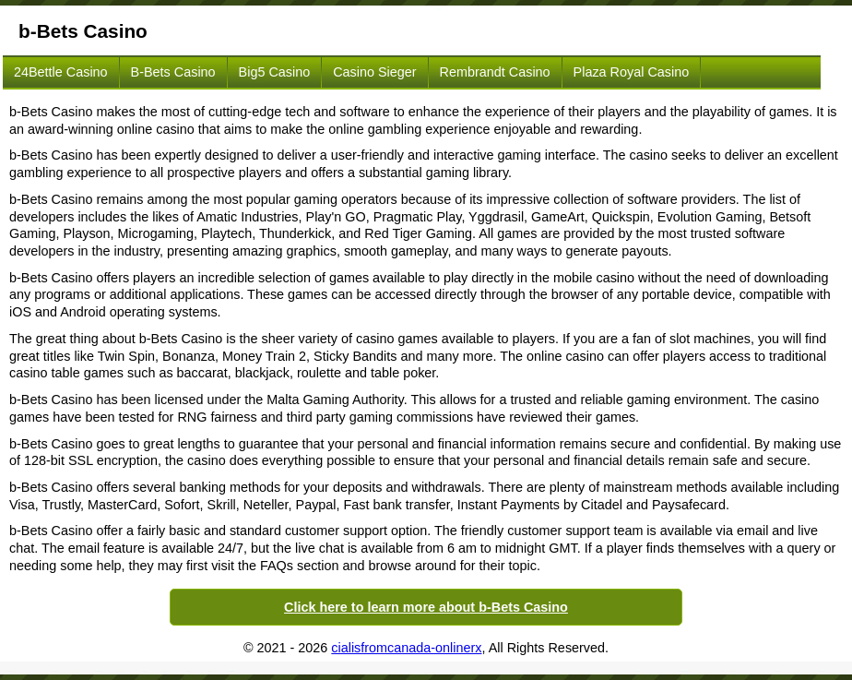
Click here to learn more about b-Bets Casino (426, 607)
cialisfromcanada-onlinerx (406, 647)
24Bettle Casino (61, 72)
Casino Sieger (374, 72)
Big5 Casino (275, 72)
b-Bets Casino (173, 72)
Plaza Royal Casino (632, 72)
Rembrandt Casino (495, 72)
